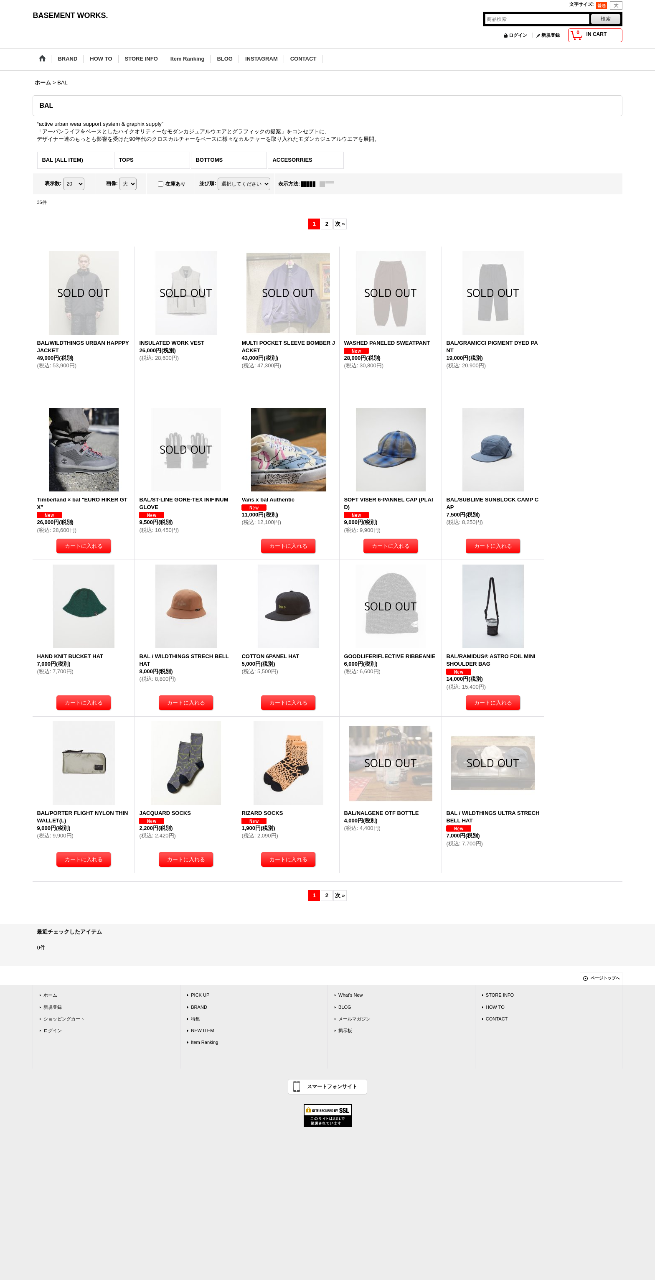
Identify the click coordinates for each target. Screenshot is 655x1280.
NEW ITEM (202, 1030)
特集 (195, 1018)
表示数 (53, 183)
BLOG (344, 1007)
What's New (350, 995)
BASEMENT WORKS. (70, 15)
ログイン (518, 35)
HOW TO (495, 1007)
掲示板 (345, 1030)
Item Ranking (204, 1042)
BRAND (199, 1007)
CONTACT (497, 1018)
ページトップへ (605, 978)
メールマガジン (354, 1018)
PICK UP (200, 995)
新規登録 (550, 35)
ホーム (50, 995)
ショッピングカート (64, 1018)
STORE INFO (500, 995)
